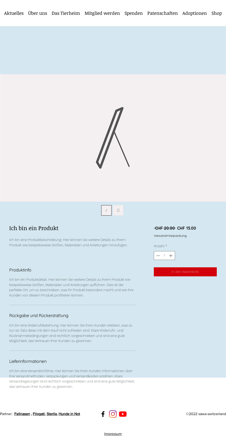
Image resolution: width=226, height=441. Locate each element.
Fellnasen (22, 414)
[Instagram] (113, 414)
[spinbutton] (164, 255)
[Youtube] (123, 414)
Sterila (52, 414)
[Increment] (171, 255)
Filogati (39, 414)
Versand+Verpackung (170, 236)
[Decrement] (158, 255)
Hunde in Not (69, 414)
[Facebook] (103, 414)
